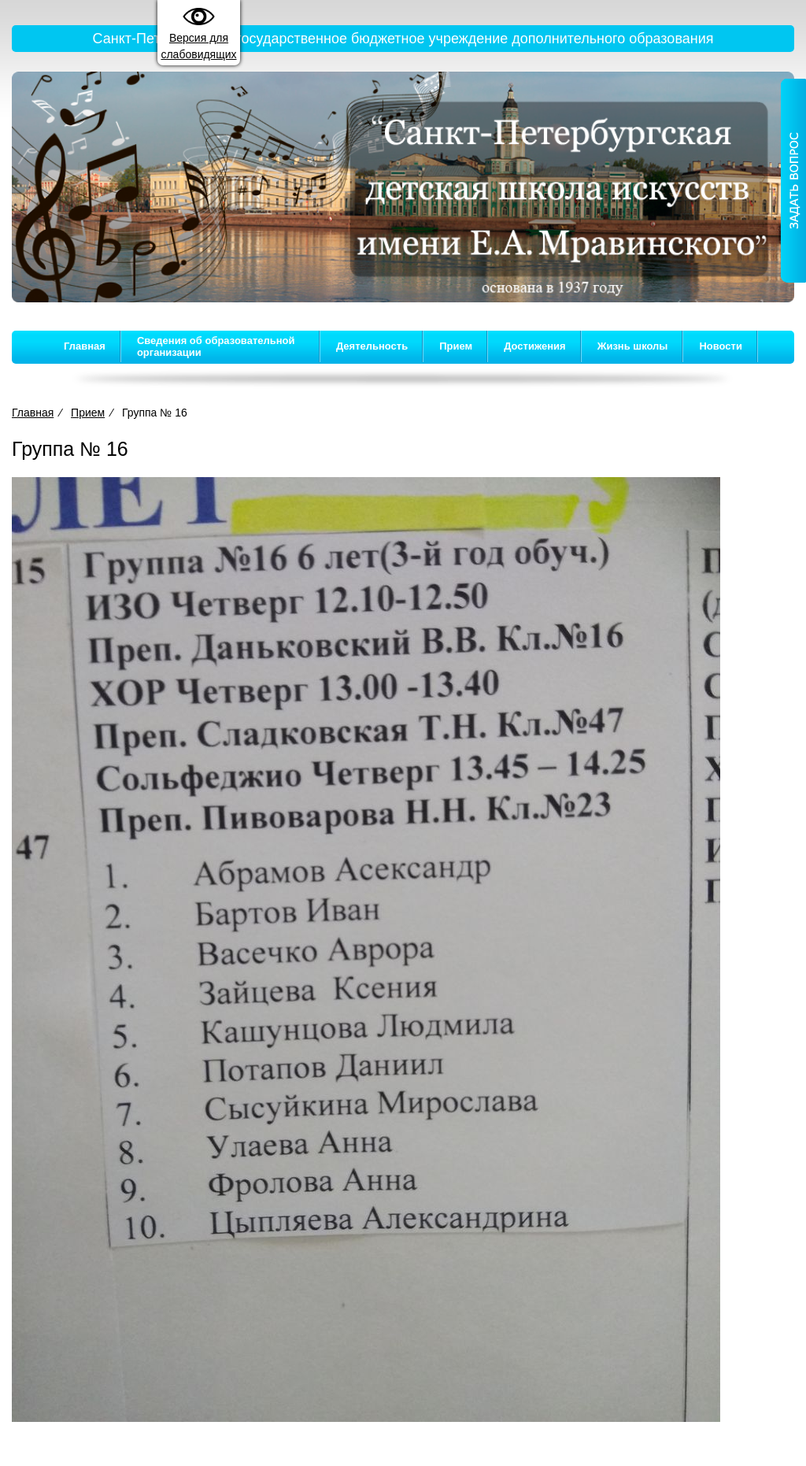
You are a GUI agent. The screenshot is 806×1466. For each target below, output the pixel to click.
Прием (455, 346)
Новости (720, 346)
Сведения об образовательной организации (216, 346)
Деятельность (372, 346)
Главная (84, 346)
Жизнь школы (632, 346)
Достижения (534, 346)
